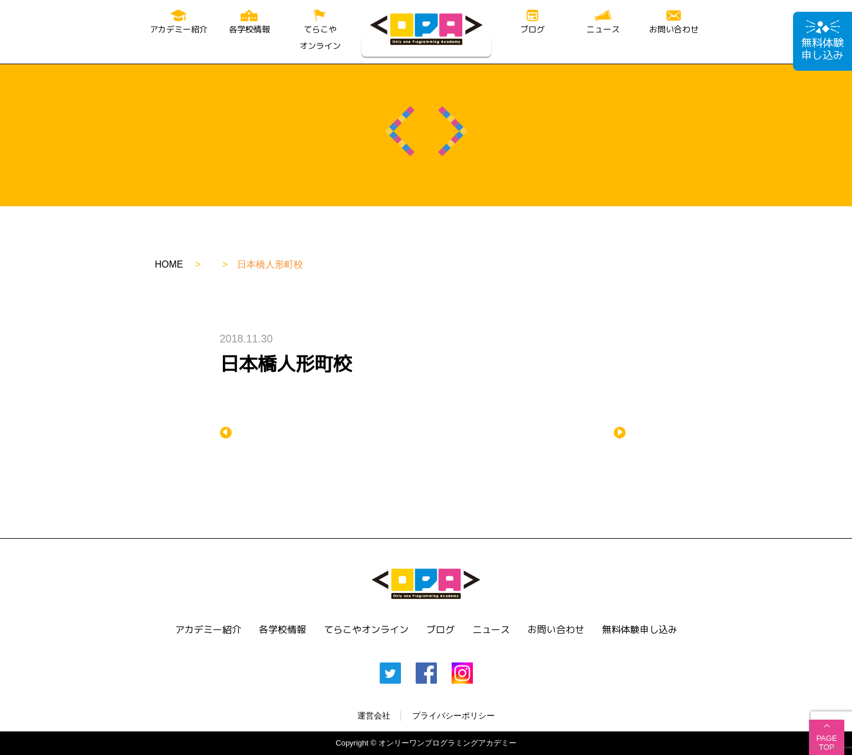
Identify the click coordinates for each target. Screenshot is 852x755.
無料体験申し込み (822, 41)
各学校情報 (249, 22)
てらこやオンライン (320, 30)
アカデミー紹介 (179, 22)
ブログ (532, 22)
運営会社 (373, 715)
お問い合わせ (674, 22)
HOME (169, 264)
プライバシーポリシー (453, 715)
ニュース (603, 22)
